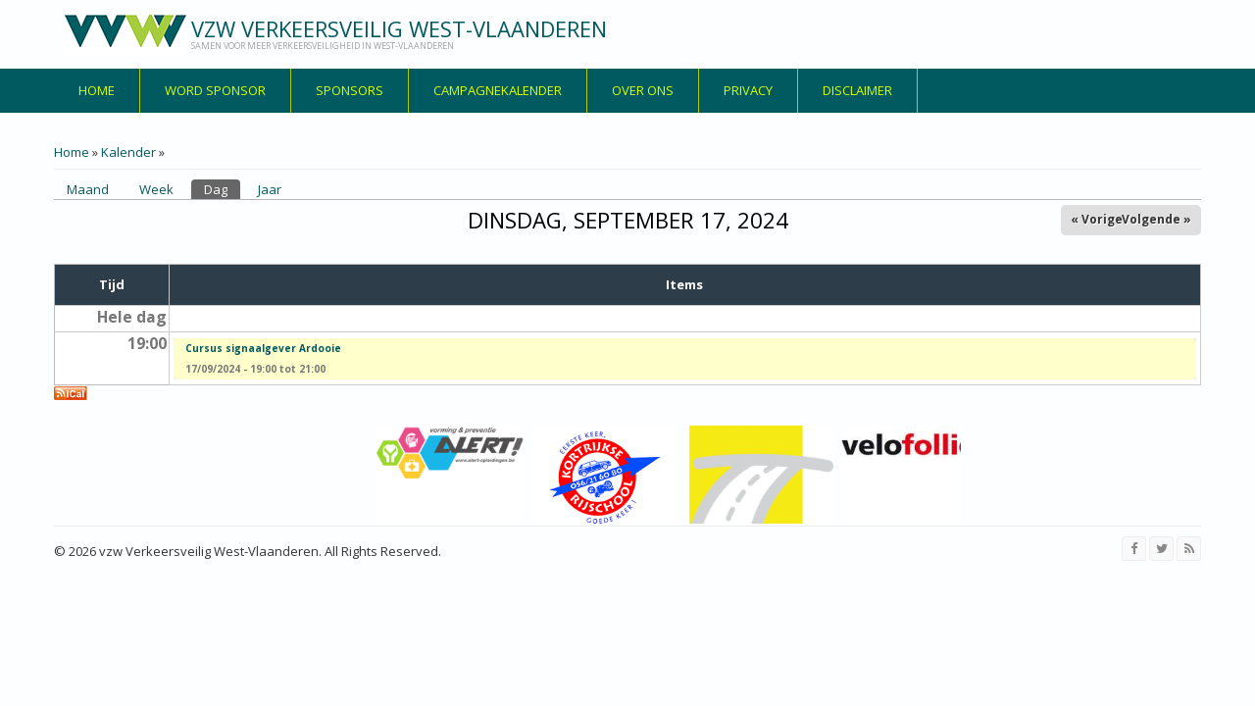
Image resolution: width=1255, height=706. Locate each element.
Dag (222, 188)
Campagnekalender (497, 90)
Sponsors (349, 90)
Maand (88, 189)
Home (96, 90)
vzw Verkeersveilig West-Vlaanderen (399, 28)
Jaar (269, 189)
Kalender (128, 152)
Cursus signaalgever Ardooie (263, 348)
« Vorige (1097, 219)
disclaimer (857, 90)
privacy (748, 90)
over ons (643, 90)
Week (156, 189)
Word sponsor (215, 90)
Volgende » (1156, 219)
